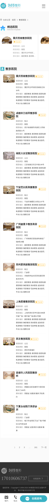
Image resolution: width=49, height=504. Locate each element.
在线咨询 (38, 478)
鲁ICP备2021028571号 (26, 490)
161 (35, 447)
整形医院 (22, 20)
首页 (14, 20)
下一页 (44, 447)
